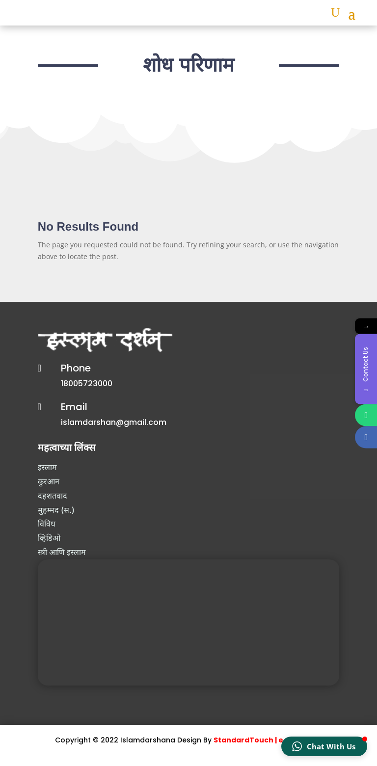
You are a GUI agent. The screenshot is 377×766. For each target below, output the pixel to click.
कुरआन (48, 481)
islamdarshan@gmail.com (113, 422)
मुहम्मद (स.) (56, 510)
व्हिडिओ (49, 538)
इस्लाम (47, 467)
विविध (46, 523)
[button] (324, 746)
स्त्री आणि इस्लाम (62, 552)
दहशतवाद (52, 496)
